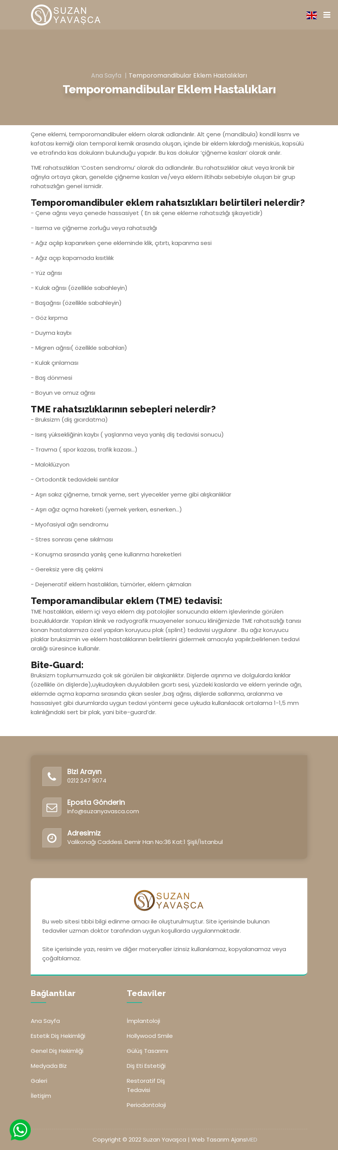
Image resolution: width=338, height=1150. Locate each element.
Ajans (244, 1139)
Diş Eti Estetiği (146, 1066)
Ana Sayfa (106, 75)
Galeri (39, 1081)
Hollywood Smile (150, 1036)
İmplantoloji (143, 1021)
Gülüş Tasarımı (147, 1051)
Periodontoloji (146, 1105)
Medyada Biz (49, 1066)
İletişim (41, 1096)
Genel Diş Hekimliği (57, 1051)
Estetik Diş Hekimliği (58, 1036)
